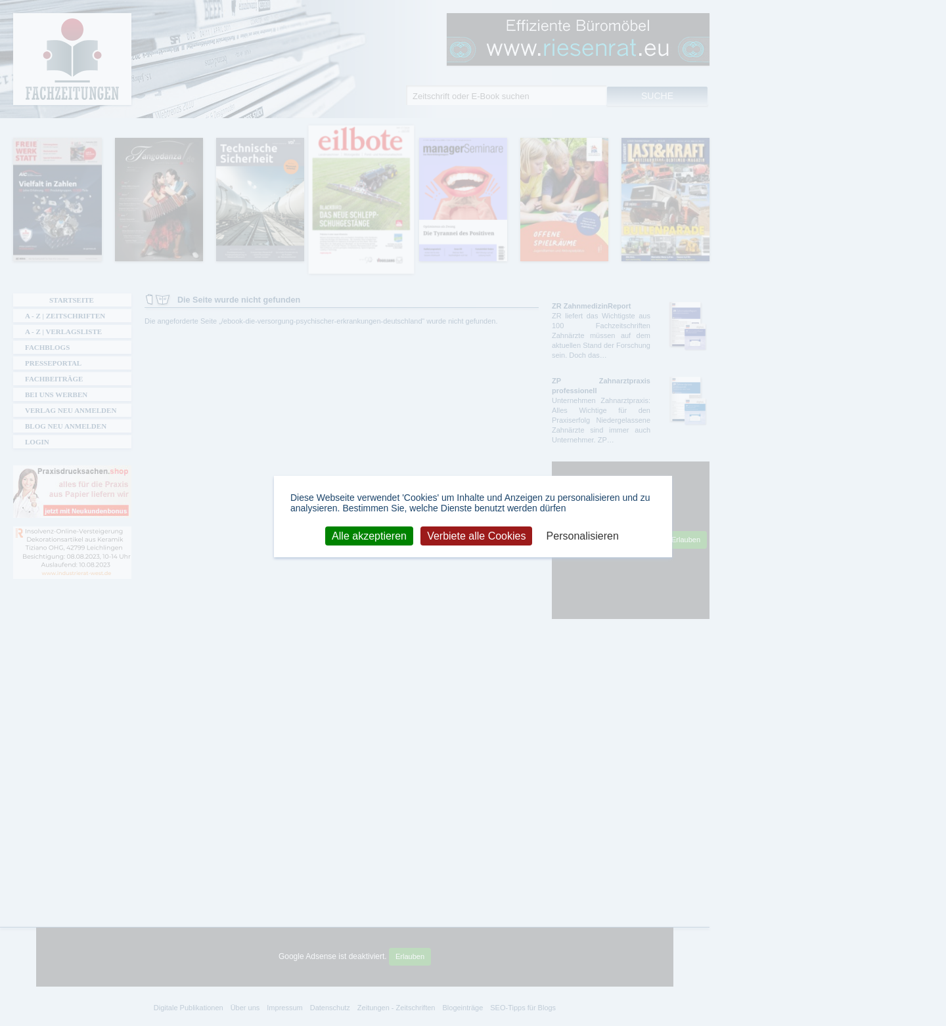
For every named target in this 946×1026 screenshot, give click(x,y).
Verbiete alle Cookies (476, 535)
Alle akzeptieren (369, 535)
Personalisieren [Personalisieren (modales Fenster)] (583, 535)
